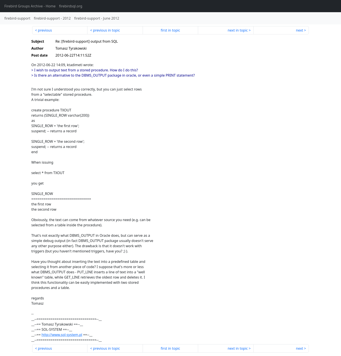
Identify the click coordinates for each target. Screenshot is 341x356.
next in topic (238, 30)
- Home (30, 6)
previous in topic (106, 30)
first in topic (170, 30)
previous (45, 30)
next (299, 30)
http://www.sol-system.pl (62, 334)
